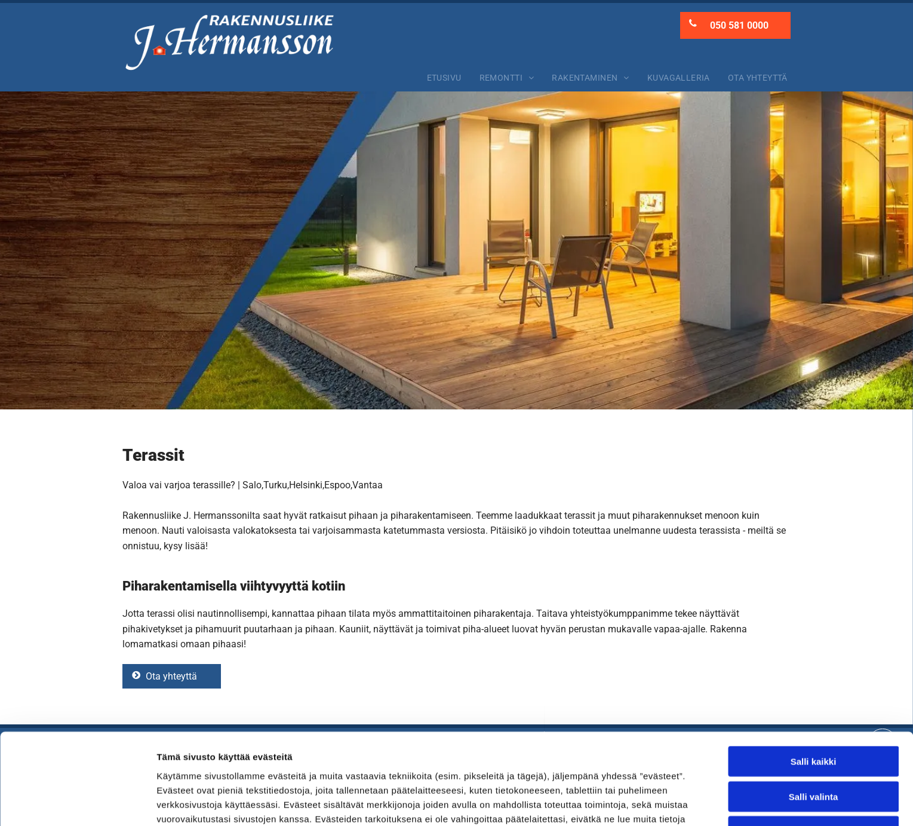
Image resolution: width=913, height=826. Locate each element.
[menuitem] (444, 77)
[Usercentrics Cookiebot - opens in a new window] (77, 803)
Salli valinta (813, 713)
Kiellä (813, 748)
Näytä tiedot (639, 802)
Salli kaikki (814, 678)
